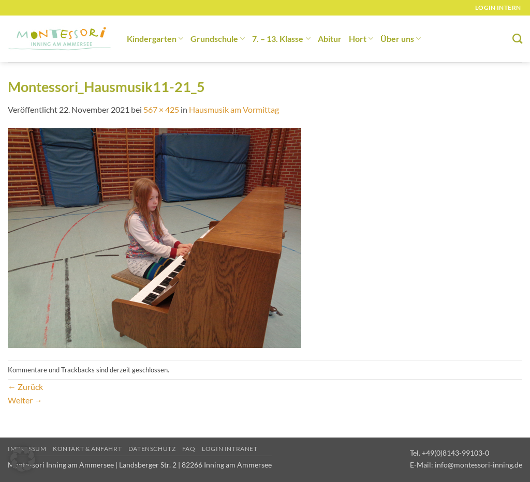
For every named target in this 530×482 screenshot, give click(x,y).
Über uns (400, 38)
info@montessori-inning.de (478, 464)
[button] (23, 459)
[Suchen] (517, 38)
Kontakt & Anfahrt (87, 449)
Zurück (25, 386)
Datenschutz (152, 449)
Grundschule (217, 38)
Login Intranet (230, 449)
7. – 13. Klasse (281, 38)
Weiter (25, 400)
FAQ (189, 449)
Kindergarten (155, 38)
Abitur (330, 38)
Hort (361, 38)
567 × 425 (161, 109)
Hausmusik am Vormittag (234, 109)
